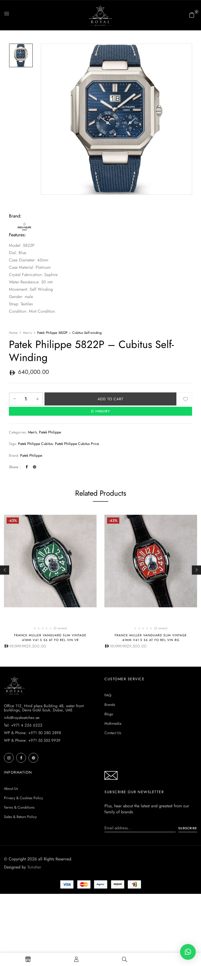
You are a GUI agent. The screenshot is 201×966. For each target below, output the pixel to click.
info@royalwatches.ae (22, 778)
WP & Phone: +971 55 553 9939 (32, 801)
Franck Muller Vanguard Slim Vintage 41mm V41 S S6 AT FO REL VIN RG (151, 637)
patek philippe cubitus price (77, 443)
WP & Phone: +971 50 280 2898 (32, 794)
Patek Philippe (50, 432)
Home (13, 332)
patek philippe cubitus (35, 443)
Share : (14, 467)
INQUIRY (100, 411)
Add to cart (111, 399)
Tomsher (34, 928)
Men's (27, 332)
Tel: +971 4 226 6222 (23, 786)
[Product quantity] (25, 399)
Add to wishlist (185, 398)
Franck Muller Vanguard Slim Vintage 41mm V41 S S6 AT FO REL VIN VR (50, 637)
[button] (191, 15)
